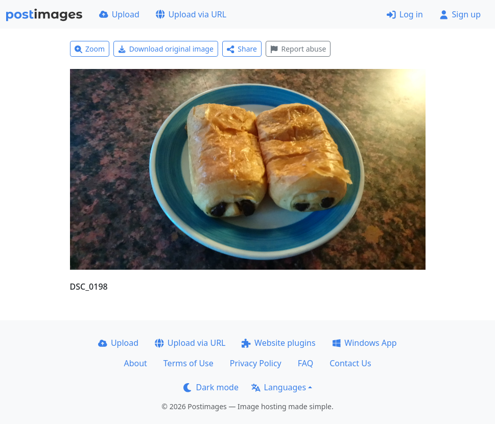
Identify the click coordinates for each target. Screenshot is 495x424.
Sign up (460, 14)
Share (242, 49)
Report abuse (298, 49)
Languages (278, 387)
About (135, 363)
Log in (405, 14)
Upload (119, 14)
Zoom (90, 49)
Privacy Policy (255, 363)
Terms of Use (188, 363)
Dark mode (211, 387)
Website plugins (278, 342)
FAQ (305, 363)
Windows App (364, 342)
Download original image (166, 49)
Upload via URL (191, 14)
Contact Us (350, 363)
